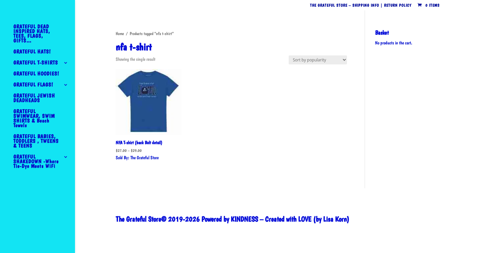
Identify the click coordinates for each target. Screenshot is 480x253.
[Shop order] (318, 59)
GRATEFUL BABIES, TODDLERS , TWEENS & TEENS (36, 141)
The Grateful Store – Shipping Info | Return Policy (360, 5)
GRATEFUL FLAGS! (33, 85)
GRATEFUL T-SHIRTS (35, 63)
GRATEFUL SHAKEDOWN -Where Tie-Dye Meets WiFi (36, 162)
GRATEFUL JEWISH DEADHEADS (34, 98)
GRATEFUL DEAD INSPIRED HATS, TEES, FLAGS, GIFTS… (31, 34)
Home (120, 33)
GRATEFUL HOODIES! (36, 74)
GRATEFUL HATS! (32, 52)
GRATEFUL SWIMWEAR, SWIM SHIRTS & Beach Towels (34, 119)
